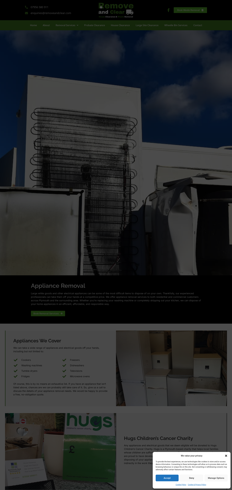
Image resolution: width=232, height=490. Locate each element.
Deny (191, 478)
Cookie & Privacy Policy (197, 485)
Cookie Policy (181, 485)
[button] (226, 455)
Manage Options (216, 478)
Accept (167, 478)
